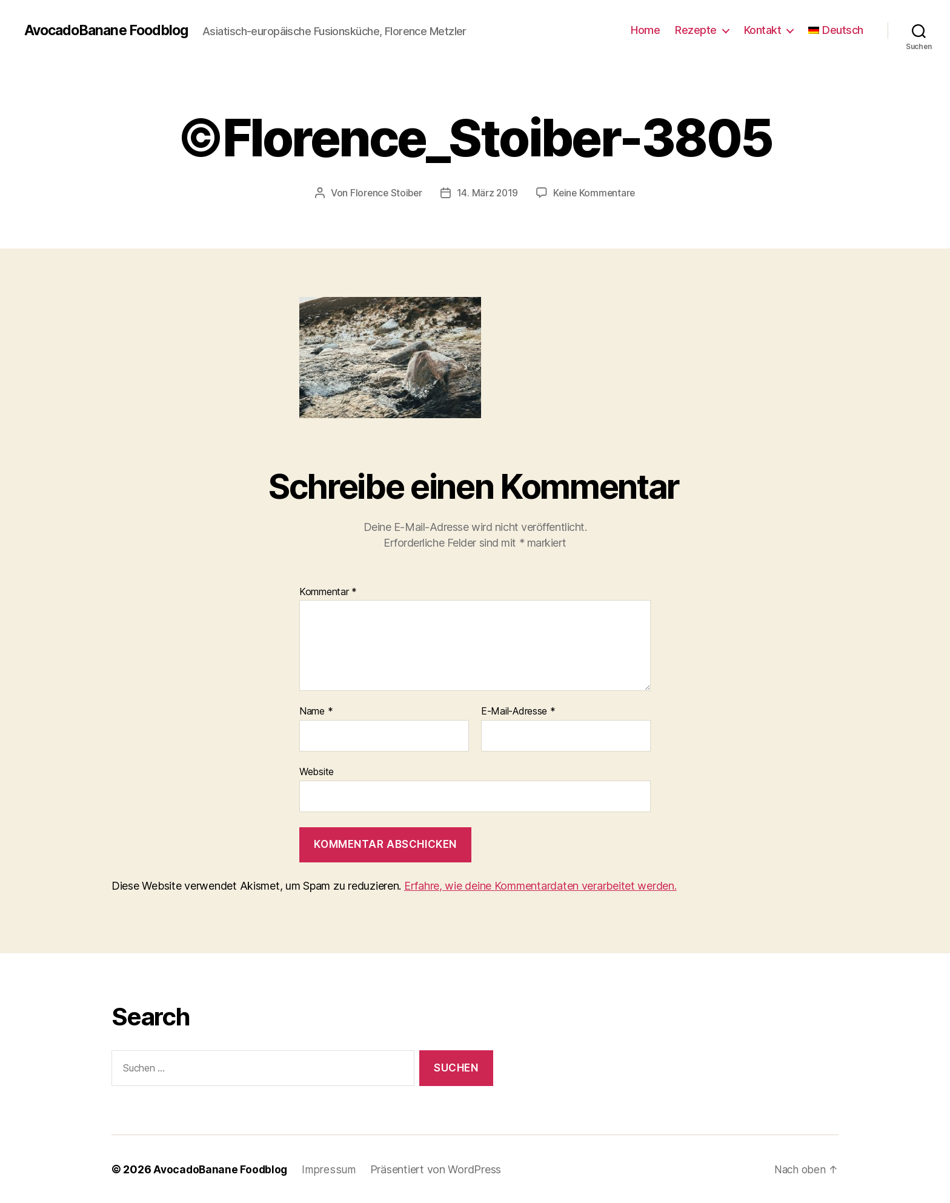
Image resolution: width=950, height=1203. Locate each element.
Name (316, 711)
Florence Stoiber (384, 193)
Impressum (331, 1168)
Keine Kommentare (596, 193)
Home (645, 30)
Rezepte (696, 30)
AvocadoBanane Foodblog (110, 30)
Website (316, 771)
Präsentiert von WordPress (437, 1168)
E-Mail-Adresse (518, 711)
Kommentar (328, 591)
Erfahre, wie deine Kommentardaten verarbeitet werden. (540, 885)
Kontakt (763, 30)
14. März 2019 (487, 193)
